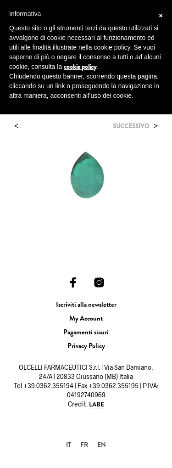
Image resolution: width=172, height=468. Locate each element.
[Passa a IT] (68, 444)
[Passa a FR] (84, 444)
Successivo (131, 126)
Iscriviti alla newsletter (86, 304)
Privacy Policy (86, 346)
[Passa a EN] (102, 444)
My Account (86, 318)
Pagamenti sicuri (86, 332)
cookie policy (80, 66)
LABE (96, 404)
